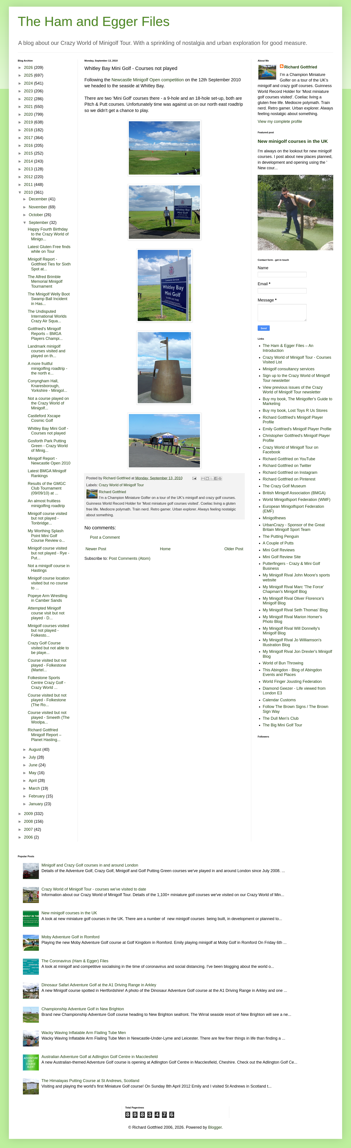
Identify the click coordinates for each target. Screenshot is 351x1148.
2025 (29, 75)
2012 (29, 177)
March (35, 788)
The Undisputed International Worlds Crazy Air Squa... (47, 316)
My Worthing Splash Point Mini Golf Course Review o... (46, 536)
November (38, 207)
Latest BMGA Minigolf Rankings (47, 473)
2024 (29, 83)
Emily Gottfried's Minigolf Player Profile (297, 429)
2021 (29, 106)
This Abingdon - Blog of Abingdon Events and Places (292, 672)
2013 (29, 169)
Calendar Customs (279, 700)
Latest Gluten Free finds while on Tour (49, 249)
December (38, 199)
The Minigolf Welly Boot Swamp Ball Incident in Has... (49, 299)
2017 (29, 138)
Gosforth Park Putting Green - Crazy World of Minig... (48, 446)
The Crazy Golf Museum (284, 486)
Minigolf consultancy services (289, 369)
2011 (29, 184)
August (35, 749)
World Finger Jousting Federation (292, 681)
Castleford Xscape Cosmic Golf (44, 418)
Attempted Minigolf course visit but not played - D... (46, 613)
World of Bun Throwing (283, 663)
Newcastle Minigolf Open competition (148, 79)
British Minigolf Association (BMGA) (294, 493)
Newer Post (96, 549)
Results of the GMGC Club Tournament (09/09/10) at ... (47, 488)
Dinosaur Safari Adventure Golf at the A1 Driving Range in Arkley (99, 985)
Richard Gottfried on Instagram (290, 472)
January (36, 804)
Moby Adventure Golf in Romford (71, 937)
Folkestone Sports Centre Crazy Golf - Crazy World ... (47, 683)
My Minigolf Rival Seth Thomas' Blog (295, 610)
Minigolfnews (274, 518)
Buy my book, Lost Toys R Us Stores (295, 410)
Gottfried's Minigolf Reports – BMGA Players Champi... (45, 334)
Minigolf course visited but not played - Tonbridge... (47, 518)
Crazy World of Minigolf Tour (121, 485)
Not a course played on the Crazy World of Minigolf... (48, 403)
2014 (29, 161)
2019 (29, 122)
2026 (29, 67)
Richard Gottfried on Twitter (287, 465)
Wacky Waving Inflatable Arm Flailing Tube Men (84, 1032)
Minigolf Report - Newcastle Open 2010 (49, 461)
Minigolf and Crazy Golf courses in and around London (90, 865)
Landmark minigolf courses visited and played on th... (46, 351)
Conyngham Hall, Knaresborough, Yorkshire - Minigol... (47, 386)
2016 (29, 145)
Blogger (215, 1127)
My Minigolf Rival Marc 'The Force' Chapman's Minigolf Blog (293, 589)
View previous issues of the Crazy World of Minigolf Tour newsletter (293, 390)
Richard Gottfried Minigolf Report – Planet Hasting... (44, 735)
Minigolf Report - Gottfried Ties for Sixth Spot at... (49, 264)
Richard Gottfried (300, 67)
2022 (29, 99)
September (39, 222)
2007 (29, 829)
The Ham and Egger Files (94, 21)
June (33, 765)
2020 (29, 114)
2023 (29, 91)
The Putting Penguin (281, 536)
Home (165, 549)
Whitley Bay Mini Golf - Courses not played (48, 431)
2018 (29, 130)
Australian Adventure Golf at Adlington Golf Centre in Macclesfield (100, 1056)
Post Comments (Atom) (129, 558)
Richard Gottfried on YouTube (289, 459)
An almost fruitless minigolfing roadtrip (46, 503)
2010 (29, 192)
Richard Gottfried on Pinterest (289, 479)
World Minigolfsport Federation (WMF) (297, 499)
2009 (29, 813)
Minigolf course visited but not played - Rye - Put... (48, 553)
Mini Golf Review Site (282, 557)
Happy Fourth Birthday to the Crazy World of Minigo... (48, 234)
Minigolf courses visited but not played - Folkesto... (48, 631)
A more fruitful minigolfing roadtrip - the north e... (47, 368)
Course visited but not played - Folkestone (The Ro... (47, 700)
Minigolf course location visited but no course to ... (49, 583)
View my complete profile (280, 121)
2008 (29, 821)
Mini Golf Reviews (279, 550)
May (33, 773)
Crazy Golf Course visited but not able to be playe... (48, 648)
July (33, 757)
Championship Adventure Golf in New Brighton (83, 1009)
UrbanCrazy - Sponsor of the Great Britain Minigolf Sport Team (294, 527)
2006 (29, 837)
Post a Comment (105, 537)
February (37, 796)
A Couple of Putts (278, 543)
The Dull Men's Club (281, 718)
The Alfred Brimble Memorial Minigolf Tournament (45, 282)
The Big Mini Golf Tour (282, 725)
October (36, 215)
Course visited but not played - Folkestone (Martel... (47, 665)
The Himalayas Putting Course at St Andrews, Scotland (90, 1080)
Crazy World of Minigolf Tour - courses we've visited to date (94, 889)
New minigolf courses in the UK (293, 141)
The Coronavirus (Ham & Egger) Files (75, 961)
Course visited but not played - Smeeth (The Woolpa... (49, 717)
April (33, 780)
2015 (29, 153)
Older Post (233, 549)
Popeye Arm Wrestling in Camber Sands (47, 598)
